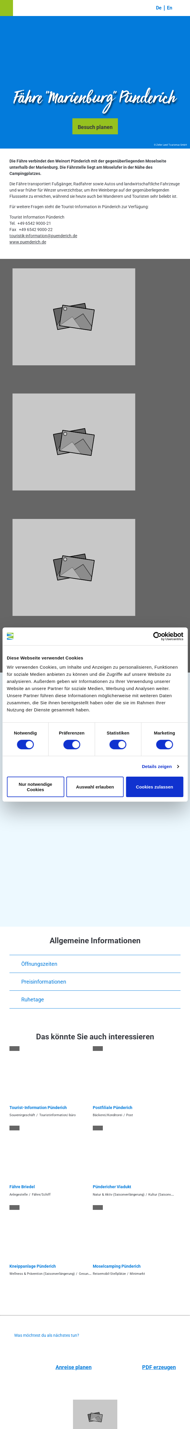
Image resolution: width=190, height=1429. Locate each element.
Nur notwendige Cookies (35, 787)
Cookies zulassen (154, 786)
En (169, 8)
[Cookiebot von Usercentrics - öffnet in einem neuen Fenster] (157, 636)
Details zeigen (157, 766)
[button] (6, 8)
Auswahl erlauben (95, 786)
